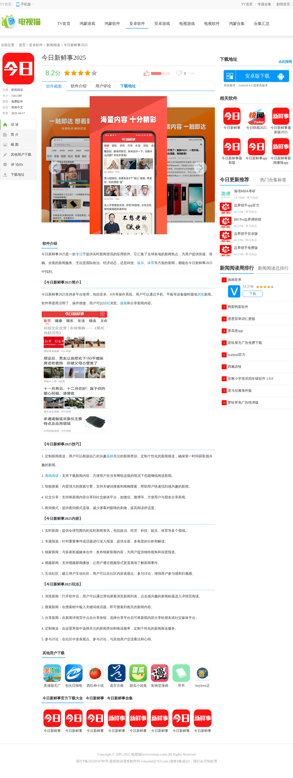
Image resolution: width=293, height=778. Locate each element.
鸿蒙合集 (237, 23)
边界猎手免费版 (246, 248)
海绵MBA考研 (244, 191)
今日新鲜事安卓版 (202, 732)
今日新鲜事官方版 (116, 732)
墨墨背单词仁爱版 (241, 319)
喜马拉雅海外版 (240, 390)
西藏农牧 (234, 367)
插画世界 (234, 280)
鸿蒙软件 (112, 23)
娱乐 (140, 263)
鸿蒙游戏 (87, 23)
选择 (109, 456)
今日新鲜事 (95, 698)
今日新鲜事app (95, 732)
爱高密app (235, 331)
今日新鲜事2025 (73, 732)
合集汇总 (262, 23)
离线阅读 (52, 476)
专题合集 (264, 4)
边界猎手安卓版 (246, 233)
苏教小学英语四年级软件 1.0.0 (250, 378)
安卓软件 (137, 23)
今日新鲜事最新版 (181, 732)
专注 (79, 254)
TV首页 (5, 4)
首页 (22, 45)
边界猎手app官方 (246, 205)
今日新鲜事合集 (120, 698)
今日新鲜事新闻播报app (159, 732)
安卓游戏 (162, 23)
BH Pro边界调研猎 (247, 219)
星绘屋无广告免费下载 (245, 343)
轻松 (106, 303)
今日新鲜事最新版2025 (281, 128)
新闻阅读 (53, 45)
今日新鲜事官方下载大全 (62, 698)
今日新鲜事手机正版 (138, 732)
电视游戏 (187, 23)
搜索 (123, 303)
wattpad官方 (236, 355)
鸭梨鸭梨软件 (238, 307)
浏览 (200, 294)
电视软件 (212, 23)
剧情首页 (283, 4)
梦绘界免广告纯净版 (243, 402)
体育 (150, 263)
